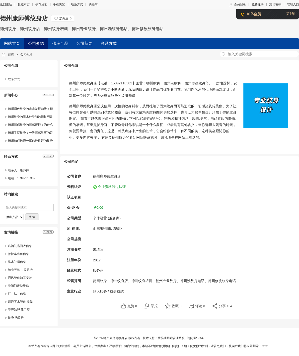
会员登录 (240, 4)
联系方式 (77, 4)
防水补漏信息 (17, 262)
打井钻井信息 (17, 294)
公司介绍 (26, 54)
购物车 (93, 4)
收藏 (176, 306)
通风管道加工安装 (20, 278)
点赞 (132, 306)
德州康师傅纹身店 (24, 18)
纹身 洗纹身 (16, 317)
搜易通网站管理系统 (171, 338)
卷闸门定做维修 (18, 286)
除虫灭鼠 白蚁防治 (20, 270)
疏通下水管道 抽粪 (20, 301)
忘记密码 (275, 4)
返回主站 (6, 4)
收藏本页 (24, 4)
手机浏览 (59, 4)
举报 (154, 306)
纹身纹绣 (117, 291)
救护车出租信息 (18, 254)
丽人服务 (100, 291)
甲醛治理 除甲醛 (19, 309)
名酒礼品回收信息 (20, 246)
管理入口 (293, 4)
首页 (11, 54)
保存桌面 (41, 4)
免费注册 (258, 4)
